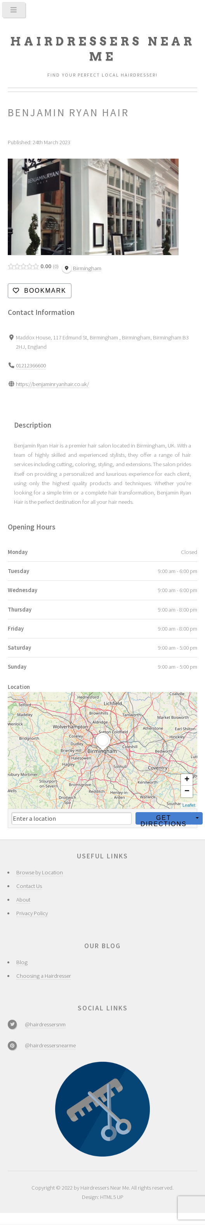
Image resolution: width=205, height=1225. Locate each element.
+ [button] (186, 780)
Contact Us (29, 885)
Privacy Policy (32, 913)
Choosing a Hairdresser (43, 975)
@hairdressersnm (45, 1024)
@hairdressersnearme (50, 1045)
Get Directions (164, 819)
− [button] (186, 791)
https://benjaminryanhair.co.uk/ (52, 384)
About (23, 899)
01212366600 (31, 365)
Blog (22, 962)
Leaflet (188, 805)
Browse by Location (39, 872)
